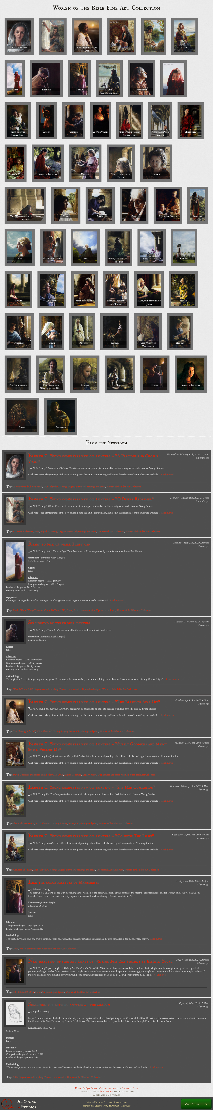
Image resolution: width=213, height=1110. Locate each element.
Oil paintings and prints (94, 486)
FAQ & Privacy (91, 1088)
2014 (15, 948)
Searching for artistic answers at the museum (69, 1004)
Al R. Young (106, 1091)
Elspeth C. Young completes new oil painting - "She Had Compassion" (91, 787)
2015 (35, 869)
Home (78, 1088)
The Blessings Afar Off (24, 731)
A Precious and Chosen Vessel (27, 486)
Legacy (71, 486)
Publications (120, 1102)
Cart (135, 1088)
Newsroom (105, 1088)
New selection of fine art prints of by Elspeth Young (100, 961)
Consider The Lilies (22, 869)
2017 (38, 823)
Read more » (167, 474)
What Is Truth (20, 689)
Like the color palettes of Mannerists (63, 882)
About (116, 1088)
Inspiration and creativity (46, 689)
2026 (45, 486)
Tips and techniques (105, 610)
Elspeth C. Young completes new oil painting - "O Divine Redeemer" (91, 499)
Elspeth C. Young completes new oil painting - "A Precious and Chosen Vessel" (93, 458)
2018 (60, 774)
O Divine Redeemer (23, 531)
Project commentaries (84, 610)
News (79, 486)
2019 (62, 610)
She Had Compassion (23, 823)
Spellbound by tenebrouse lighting (59, 622)
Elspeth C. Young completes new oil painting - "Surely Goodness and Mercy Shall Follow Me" (97, 746)
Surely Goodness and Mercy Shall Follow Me (35, 774)
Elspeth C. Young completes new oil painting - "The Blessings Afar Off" (94, 701)
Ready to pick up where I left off (59, 544)
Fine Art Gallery (103, 1102)
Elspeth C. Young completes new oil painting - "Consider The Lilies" (91, 835)
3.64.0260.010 (20, 991)
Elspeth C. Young (58, 486)
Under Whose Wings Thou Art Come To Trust (36, 610)
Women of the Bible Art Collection (123, 486)
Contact (126, 1088)
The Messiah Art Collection (110, 531)
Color (69, 610)
